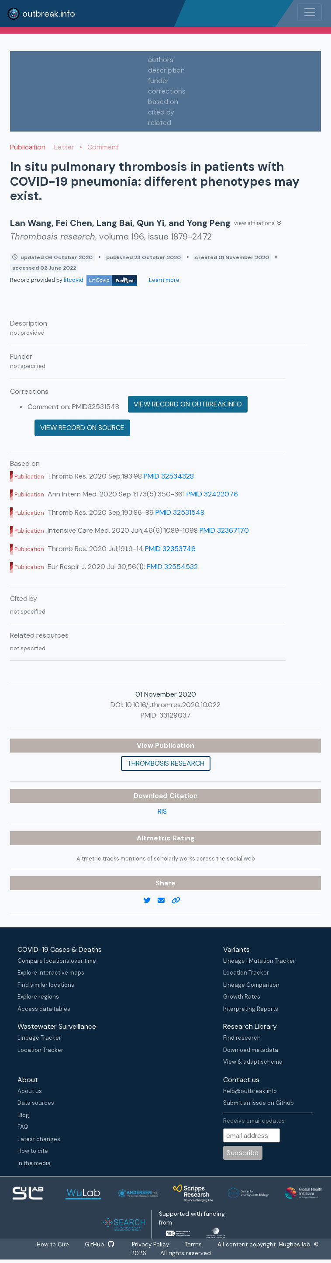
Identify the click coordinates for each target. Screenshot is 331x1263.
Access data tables (43, 1009)
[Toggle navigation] (309, 12)
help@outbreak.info (250, 1091)
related (159, 122)
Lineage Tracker (39, 1037)
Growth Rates (241, 996)
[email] (165, 900)
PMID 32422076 (212, 494)
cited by (161, 112)
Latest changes (38, 1139)
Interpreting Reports (250, 1009)
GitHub (99, 1244)
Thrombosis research (165, 763)
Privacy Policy (151, 1244)
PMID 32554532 (172, 566)
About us (29, 1091)
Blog (23, 1115)
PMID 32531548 (179, 512)
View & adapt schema (253, 1061)
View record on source (82, 427)
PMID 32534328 (169, 476)
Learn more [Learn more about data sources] (163, 280)
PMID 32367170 (224, 530)
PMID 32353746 (170, 548)
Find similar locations (45, 985)
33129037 (175, 715)
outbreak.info (41, 13)
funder (158, 80)
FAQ (22, 1127)
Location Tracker (246, 972)
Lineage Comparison (251, 985)
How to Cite (53, 1244)
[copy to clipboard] (179, 900)
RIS (162, 811)
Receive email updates (254, 1120)
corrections (167, 91)
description (166, 70)
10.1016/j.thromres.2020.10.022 (173, 704)
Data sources (35, 1103)
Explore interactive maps (50, 972)
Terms (194, 1244)
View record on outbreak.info (188, 404)
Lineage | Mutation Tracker (259, 961)
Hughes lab (296, 1244)
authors (160, 59)
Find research (242, 1037)
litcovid (100, 280)
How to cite (32, 1151)
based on (163, 101)
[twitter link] (151, 900)
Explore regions (38, 996)
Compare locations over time (56, 961)
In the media (34, 1163)
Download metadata (250, 1050)
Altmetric (154, 838)
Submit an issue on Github (258, 1103)
